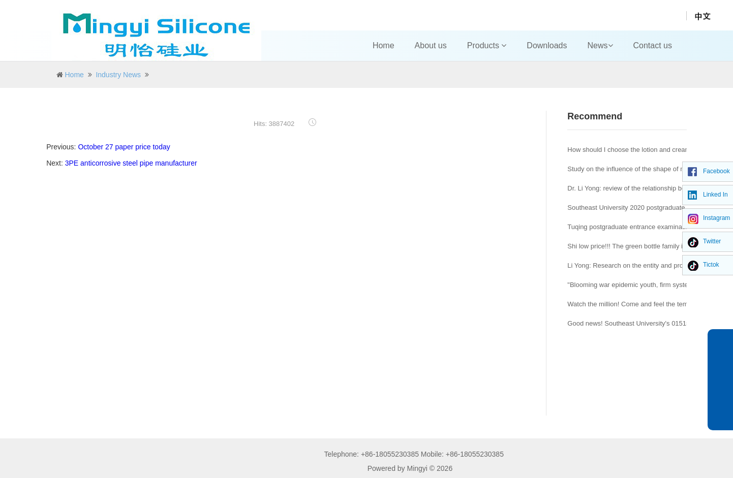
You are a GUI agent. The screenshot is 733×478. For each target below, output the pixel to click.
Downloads (547, 45)
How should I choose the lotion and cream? (630, 149)
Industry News (118, 75)
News (600, 45)
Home (383, 45)
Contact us (652, 45)
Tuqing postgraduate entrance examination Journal (641, 227)
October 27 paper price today (124, 147)
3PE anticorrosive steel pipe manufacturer (131, 163)
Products (487, 45)
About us (431, 45)
